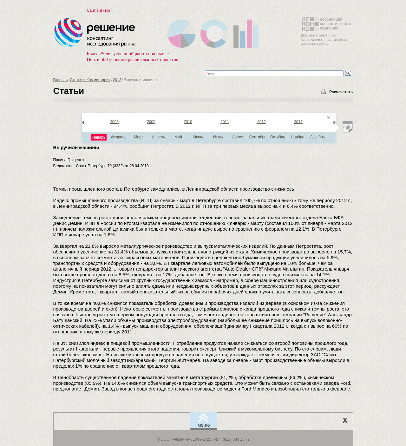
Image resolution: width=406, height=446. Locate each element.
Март (138, 137)
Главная (60, 80)
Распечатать (341, 92)
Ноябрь (297, 137)
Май (178, 137)
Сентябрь (257, 137)
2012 (261, 122)
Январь (98, 137)
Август (238, 137)
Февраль (119, 137)
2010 (188, 122)
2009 (151, 122)
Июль (218, 137)
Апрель (158, 137)
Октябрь (277, 137)
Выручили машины (76, 147)
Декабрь (317, 137)
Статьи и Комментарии (90, 80)
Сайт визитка (98, 10)
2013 (117, 80)
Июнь (198, 137)
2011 (224, 122)
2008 (114, 122)
